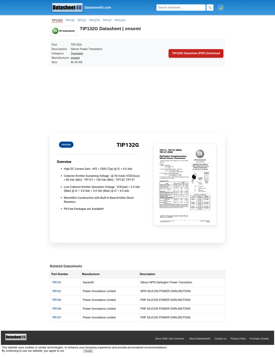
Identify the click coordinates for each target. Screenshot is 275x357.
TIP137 (107, 20)
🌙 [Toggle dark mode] (221, 7)
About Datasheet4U (200, 338)
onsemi (75, 57)
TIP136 (56, 308)
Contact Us (220, 338)
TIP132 (70, 20)
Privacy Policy (238, 338)
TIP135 (56, 299)
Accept (88, 351)
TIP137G (94, 20)
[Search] (181, 7)
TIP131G (120, 20)
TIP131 (81, 20)
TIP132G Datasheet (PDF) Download (196, 53)
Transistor (77, 53)
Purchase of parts (259, 338)
